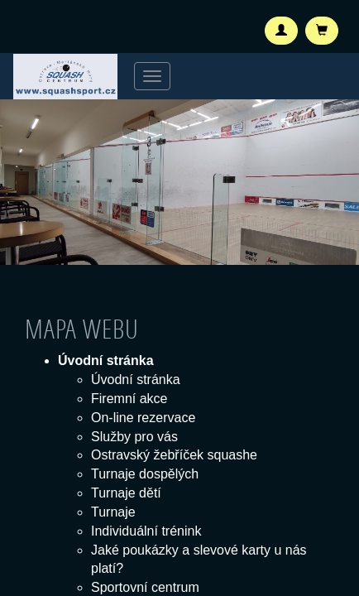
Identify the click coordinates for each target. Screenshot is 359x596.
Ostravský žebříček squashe (174, 455)
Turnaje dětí (126, 493)
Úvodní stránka (135, 379)
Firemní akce (129, 399)
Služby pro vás (134, 437)
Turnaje (113, 512)
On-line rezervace (143, 418)
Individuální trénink (146, 531)
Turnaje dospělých (145, 474)
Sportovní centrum (145, 587)
